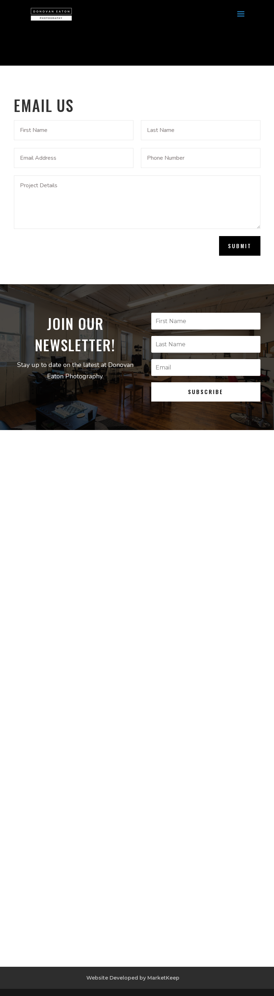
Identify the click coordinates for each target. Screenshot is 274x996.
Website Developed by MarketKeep (132, 978)
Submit (240, 246)
